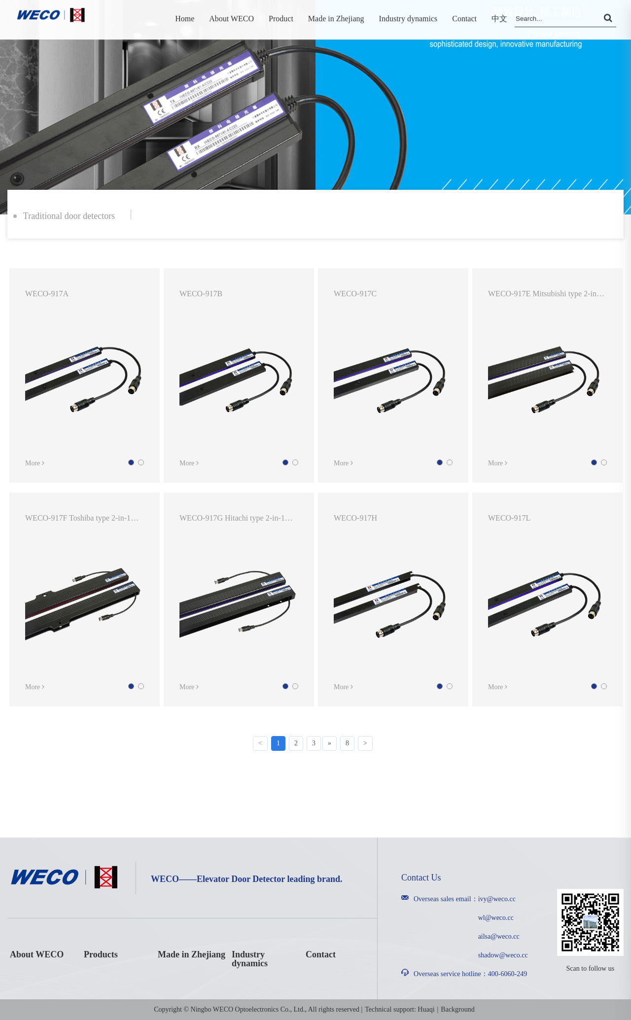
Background (457, 1009)
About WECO (37, 954)
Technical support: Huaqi (399, 1009)
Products (101, 954)
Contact (321, 954)
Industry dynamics (250, 959)
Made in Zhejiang (191, 954)
